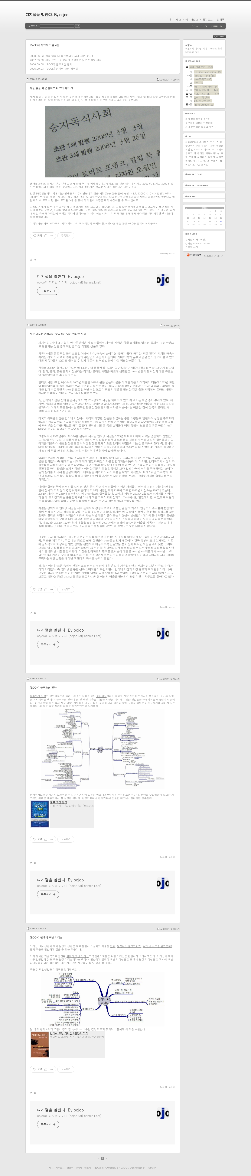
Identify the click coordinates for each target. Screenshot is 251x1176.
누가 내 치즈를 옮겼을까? (157, 946)
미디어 (207, 149)
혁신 (212, 141)
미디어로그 (191, 19)
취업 (187, 149)
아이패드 (202, 157)
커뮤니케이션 (213, 153)
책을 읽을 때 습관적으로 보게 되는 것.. (68, 56)
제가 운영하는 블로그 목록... (200, 126)
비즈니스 (190, 164)
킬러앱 (200, 153)
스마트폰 (204, 141)
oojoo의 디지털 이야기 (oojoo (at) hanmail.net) (69, 282)
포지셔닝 (101, 696)
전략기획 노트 (54, 794)
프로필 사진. (192, 247)
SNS (221, 161)
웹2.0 (196, 161)
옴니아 (219, 141)
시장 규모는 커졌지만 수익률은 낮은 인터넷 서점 (73, 60)
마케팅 (188, 161)
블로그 (188, 153)
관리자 (78, 1167)
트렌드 (204, 164)
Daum (124, 1167)
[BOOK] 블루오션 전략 (58, 64)
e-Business (191, 141)
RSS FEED (222, 36)
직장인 (211, 157)
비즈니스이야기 (171, 325)
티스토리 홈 (193, 254)
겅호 (112, 946)
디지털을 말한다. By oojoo (46, 14)
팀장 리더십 (65, 959)
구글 (198, 164)
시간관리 (205, 161)
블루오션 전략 (38, 696)
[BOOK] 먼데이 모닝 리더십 (61, 68)
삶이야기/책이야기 (170, 79)
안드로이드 (197, 149)
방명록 (221, 19)
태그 (178, 19)
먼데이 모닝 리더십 (77, 956)
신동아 (204, 145)
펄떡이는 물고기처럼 (129, 946)
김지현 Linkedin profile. (198, 243)
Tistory (151, 1167)
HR (198, 145)
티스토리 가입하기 (214, 255)
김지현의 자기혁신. (195, 239)
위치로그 (207, 19)
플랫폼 (219, 145)
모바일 (192, 157)
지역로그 (60, 1167)
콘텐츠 (214, 161)
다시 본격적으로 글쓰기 (197, 119)
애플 (212, 145)
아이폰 (219, 157)
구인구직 (190, 145)
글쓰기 (87, 1167)
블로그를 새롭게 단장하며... (200, 123)
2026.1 (205, 208)
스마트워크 (217, 149)
